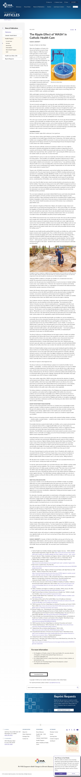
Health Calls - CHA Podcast (41, 735)
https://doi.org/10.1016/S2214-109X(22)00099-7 (55, 614)
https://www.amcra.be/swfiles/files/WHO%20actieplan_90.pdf (48, 630)
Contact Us (25, 738)
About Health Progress (11, 49)
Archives (8, 43)
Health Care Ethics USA (11, 55)
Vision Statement (27, 734)
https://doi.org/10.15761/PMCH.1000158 (56, 580)
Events (51, 734)
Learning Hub (53, 736)
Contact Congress (54, 738)
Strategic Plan (26, 736)
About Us (25, 732)
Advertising (8, 45)
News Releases (40, 732)
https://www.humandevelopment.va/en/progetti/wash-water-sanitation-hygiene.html (53, 563)
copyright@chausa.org (54, 682)
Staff (7, 52)
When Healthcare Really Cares (42, 743)
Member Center (54, 732)
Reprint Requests (9, 59)
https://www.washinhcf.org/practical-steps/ (51, 594)
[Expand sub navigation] (21, 35)
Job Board (52, 741)
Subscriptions (9, 47)
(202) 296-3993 (8, 735)
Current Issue (9, 41)
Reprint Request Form (63, 710)
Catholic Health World (11, 35)
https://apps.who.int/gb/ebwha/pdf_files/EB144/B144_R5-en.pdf (48, 590)
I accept (60, 773)
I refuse (73, 773)
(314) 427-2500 (8, 744)
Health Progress (7, 19)
